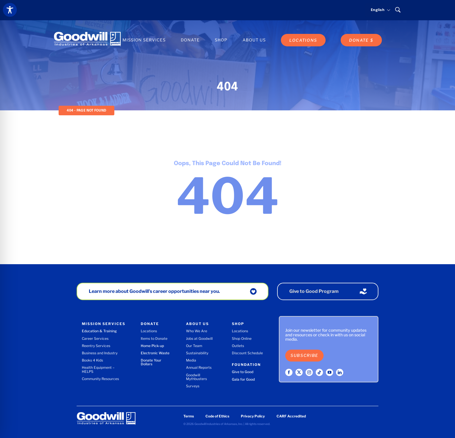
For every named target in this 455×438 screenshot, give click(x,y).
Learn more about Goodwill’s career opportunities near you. (154, 291)
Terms (188, 416)
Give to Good (242, 372)
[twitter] (299, 372)
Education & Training (99, 331)
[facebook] (288, 372)
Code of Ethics (217, 416)
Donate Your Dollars (151, 362)
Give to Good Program (314, 291)
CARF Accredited (291, 416)
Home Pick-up (152, 346)
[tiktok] (319, 372)
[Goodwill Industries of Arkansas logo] (87, 33)
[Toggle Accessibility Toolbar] (9, 9)
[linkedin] (339, 372)
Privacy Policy (253, 416)
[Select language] (377, 10)
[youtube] (329, 372)
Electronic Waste (155, 353)
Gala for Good (243, 379)
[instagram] (309, 372)
